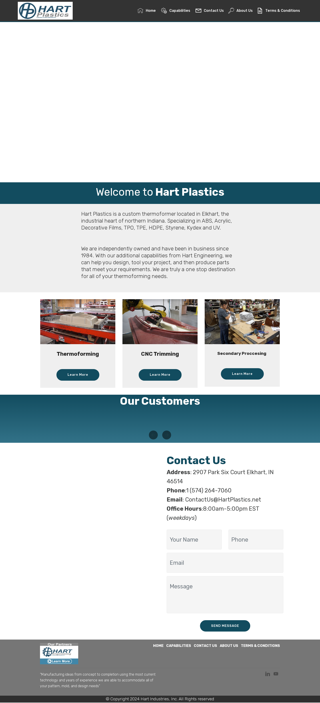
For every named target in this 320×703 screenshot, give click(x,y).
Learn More (78, 375)
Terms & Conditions (278, 11)
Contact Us (210, 11)
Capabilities (176, 11)
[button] (153, 435)
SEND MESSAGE (225, 626)
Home (147, 11)
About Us (240, 11)
